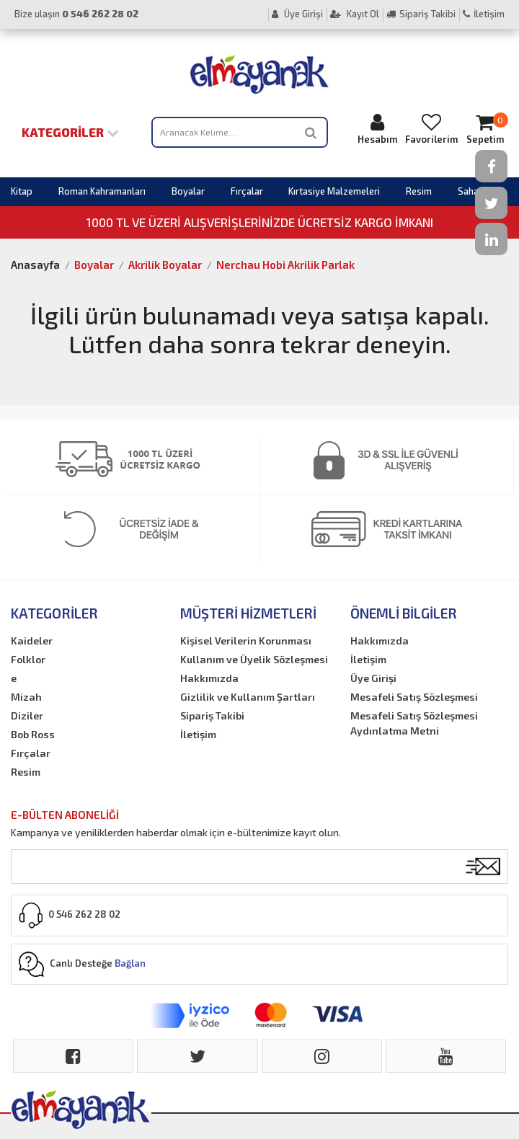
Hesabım (378, 128)
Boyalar (188, 191)
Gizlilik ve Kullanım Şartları (247, 697)
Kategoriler (70, 132)
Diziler (27, 715)
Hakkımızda (209, 678)
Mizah (26, 697)
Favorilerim (431, 128)
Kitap (21, 191)
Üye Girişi (297, 13)
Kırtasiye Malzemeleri (334, 191)
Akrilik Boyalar (165, 264)
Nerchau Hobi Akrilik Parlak (285, 264)
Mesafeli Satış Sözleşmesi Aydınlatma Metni (414, 723)
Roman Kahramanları (102, 191)
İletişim (484, 13)
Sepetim (485, 128)
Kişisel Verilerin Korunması (245, 640)
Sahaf (470, 191)
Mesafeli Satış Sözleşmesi (414, 697)
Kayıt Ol (354, 13)
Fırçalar (247, 191)
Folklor (28, 659)
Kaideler (32, 640)
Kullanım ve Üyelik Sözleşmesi (254, 659)
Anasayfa (35, 264)
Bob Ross (33, 734)
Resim (419, 191)
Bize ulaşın (76, 13)
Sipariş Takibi (421, 13)
